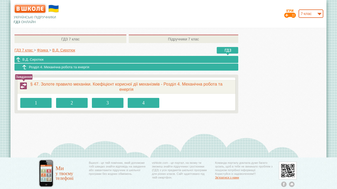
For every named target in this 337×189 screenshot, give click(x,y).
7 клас (70, 39)
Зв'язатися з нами (227, 177)
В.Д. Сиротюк (33, 59)
